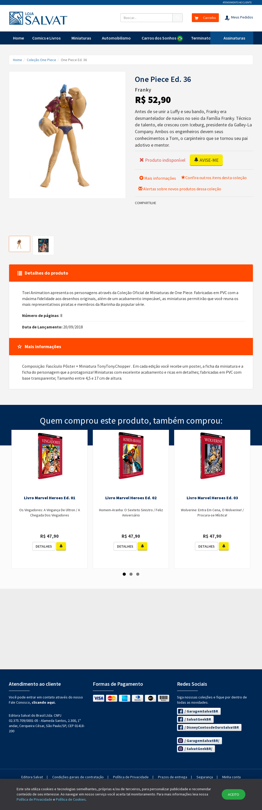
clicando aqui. (44, 702)
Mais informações (157, 178)
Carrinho (205, 17)
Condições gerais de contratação (78, 777)
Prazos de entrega (172, 777)
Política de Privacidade (131, 777)
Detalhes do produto (42, 273)
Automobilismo (116, 38)
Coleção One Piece (41, 59)
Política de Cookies (71, 799)
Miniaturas (81, 38)
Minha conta (231, 777)
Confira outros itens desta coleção (214, 177)
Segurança (205, 777)
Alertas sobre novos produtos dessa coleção (179, 188)
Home (18, 38)
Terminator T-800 (207, 38)
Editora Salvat (32, 777)
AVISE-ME (206, 160)
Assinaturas (234, 38)
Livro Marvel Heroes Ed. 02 (131, 497)
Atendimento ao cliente (237, 2)
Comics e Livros (46, 38)
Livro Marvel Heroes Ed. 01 (49, 497)
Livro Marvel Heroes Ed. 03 (212, 497)
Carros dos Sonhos (162, 38)
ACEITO (233, 794)
